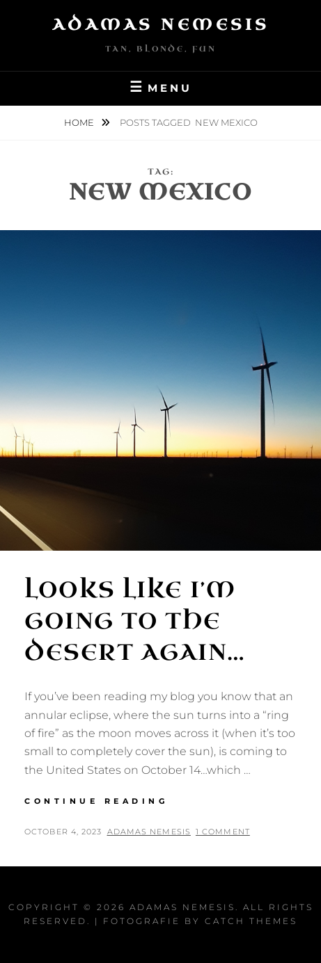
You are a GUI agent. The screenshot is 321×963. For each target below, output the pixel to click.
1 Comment (223, 831)
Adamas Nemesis (160, 25)
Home (80, 122)
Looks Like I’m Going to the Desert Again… (135, 621)
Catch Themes (251, 921)
